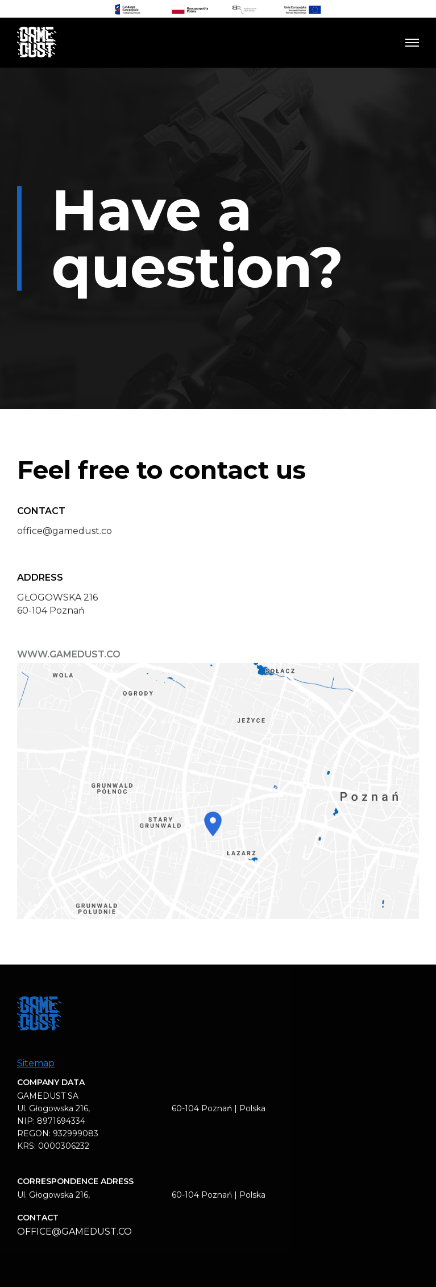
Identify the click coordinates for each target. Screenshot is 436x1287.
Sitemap (36, 1067)
